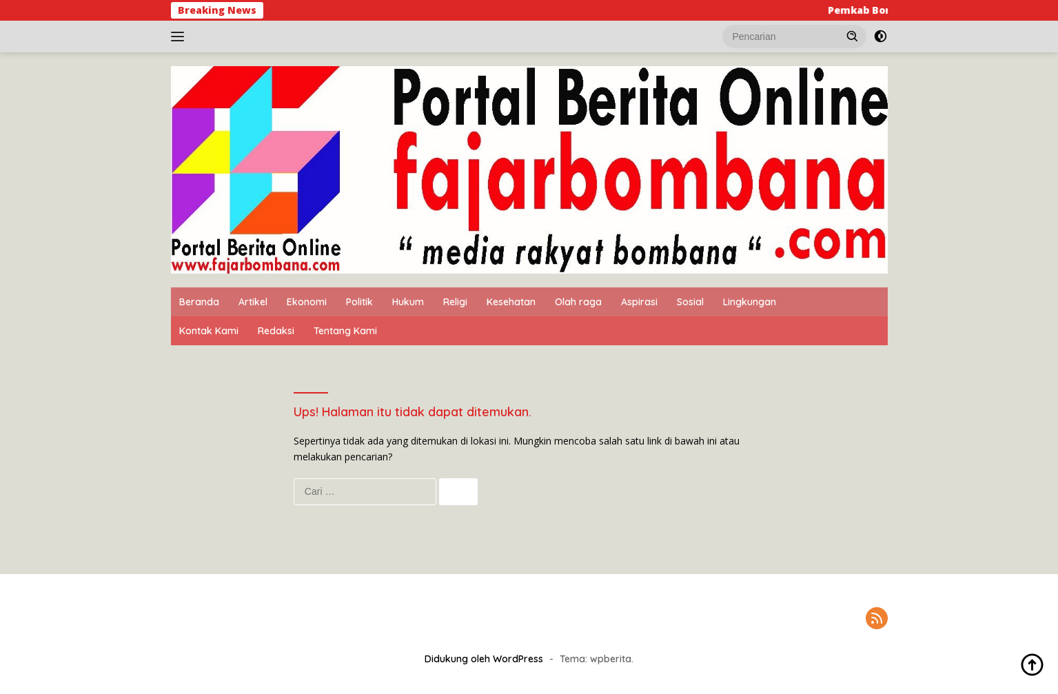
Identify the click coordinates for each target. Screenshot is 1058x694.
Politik (359, 302)
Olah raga (578, 302)
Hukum (408, 302)
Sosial (690, 302)
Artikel (252, 302)
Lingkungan (749, 302)
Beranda (199, 302)
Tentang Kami (345, 331)
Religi (455, 302)
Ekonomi (307, 302)
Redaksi (276, 331)
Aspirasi (639, 302)
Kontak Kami (208, 331)
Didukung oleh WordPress (484, 659)
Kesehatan (511, 302)
